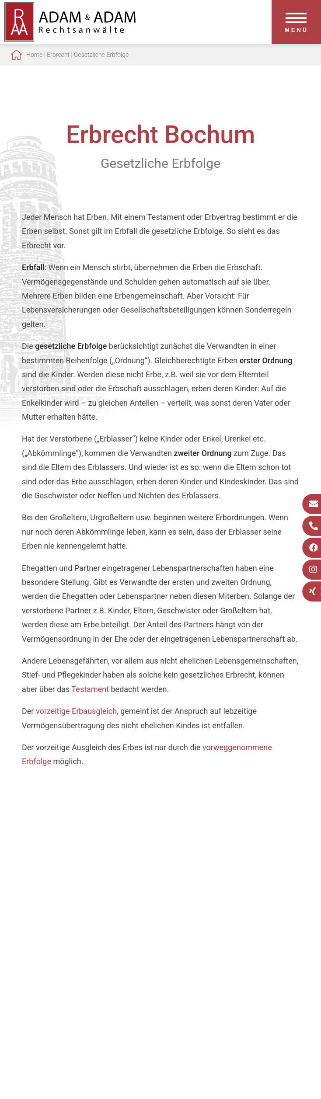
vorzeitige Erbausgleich (76, 711)
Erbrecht (58, 54)
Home (34, 54)
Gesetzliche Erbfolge (101, 54)
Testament (90, 689)
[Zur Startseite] (70, 38)
